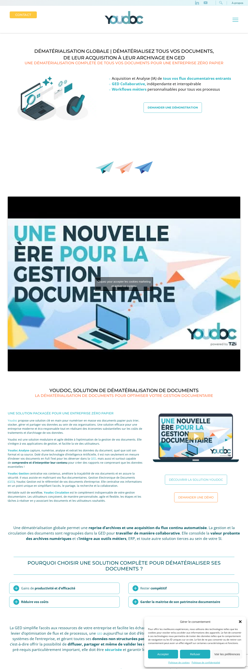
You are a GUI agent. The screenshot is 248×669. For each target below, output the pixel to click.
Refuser (195, 654)
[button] (240, 622)
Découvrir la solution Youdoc (196, 480)
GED (93, 458)
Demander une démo (196, 497)
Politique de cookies (179, 662)
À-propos (237, 2)
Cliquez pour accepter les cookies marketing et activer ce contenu (124, 284)
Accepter (163, 654)
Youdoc (12, 420)
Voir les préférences (227, 654)
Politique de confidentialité (206, 662)
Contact (23, 15)
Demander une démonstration (173, 107)
